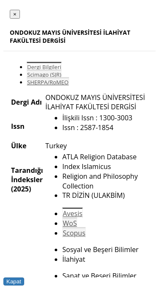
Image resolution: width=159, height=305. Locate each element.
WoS (70, 223)
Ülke (18, 145)
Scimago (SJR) (44, 74)
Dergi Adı (26, 102)
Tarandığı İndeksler (27, 175)
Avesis (72, 213)
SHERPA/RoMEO (48, 82)
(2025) (21, 189)
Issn (18, 126)
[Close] (15, 14)
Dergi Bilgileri (44, 67)
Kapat (13, 281)
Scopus (74, 233)
